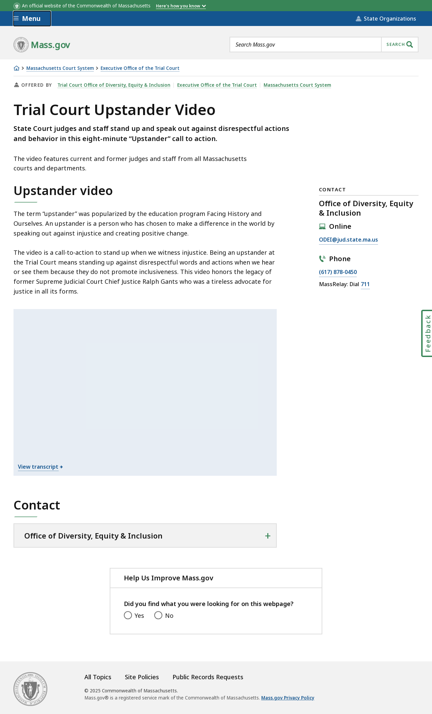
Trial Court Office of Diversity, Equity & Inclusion (113, 85)
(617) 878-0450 (338, 272)
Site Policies (142, 677)
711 (365, 284)
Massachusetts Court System (60, 68)
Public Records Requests (207, 677)
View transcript (38, 466)
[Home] (16, 68)
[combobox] (324, 44)
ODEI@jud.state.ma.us (348, 240)
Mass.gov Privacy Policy (287, 698)
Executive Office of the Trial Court (140, 68)
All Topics (97, 677)
